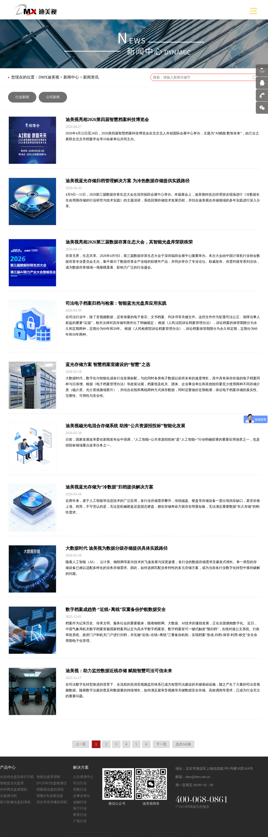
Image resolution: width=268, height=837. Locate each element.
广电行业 (80, 821)
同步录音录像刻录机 (52, 802)
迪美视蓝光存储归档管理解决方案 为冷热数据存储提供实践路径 (128, 180)
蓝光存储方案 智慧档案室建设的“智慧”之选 (108, 364)
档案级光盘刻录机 (50, 789)
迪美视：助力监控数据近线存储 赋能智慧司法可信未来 (119, 670)
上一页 (81, 744)
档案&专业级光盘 (50, 796)
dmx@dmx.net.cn (198, 777)
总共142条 (183, 744)
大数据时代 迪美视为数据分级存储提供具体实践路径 (117, 548)
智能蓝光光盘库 (12, 783)
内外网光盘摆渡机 (13, 789)
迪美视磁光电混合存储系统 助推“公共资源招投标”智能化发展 (125, 425)
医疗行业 (80, 808)
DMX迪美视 (48, 77)
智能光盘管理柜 (48, 777)
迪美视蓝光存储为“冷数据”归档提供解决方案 (109, 487)
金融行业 (80, 802)
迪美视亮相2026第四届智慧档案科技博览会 (107, 119)
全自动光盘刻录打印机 (17, 777)
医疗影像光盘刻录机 (15, 802)
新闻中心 (71, 77)
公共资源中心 (83, 777)
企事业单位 (81, 796)
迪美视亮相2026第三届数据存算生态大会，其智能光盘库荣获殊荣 (129, 242)
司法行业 (80, 783)
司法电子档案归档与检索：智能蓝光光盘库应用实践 (116, 303)
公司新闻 (53, 97)
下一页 (161, 744)
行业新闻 (22, 97)
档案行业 (80, 789)
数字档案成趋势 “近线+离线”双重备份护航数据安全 (116, 609)
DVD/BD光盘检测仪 (52, 783)
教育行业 (80, 815)
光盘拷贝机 (8, 796)
